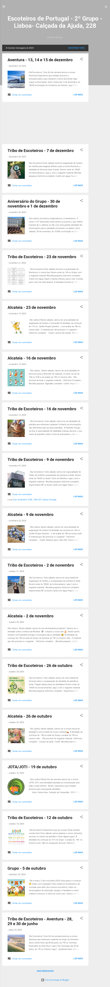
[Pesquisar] (106, 7)
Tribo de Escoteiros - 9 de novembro (41, 459)
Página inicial (55, 37)
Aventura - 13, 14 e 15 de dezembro (40, 59)
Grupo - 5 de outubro (27, 868)
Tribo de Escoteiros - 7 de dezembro (41, 150)
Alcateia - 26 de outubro (30, 716)
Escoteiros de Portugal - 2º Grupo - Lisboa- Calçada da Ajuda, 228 (55, 22)
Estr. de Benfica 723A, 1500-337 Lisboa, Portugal (34, 499)
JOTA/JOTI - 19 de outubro (32, 766)
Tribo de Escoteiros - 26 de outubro (40, 665)
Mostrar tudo (76, 48)
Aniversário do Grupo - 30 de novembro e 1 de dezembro (34, 203)
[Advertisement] (99, 85)
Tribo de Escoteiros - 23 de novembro (42, 256)
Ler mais (78, 94)
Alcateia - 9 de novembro (30, 514)
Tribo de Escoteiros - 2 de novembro (41, 565)
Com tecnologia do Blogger (55, 980)
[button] (81, 59)
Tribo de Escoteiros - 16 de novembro (42, 408)
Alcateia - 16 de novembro (32, 358)
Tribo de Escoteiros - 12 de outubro (40, 817)
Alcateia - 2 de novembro (30, 616)
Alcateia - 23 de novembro (32, 307)
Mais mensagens (45, 971)
